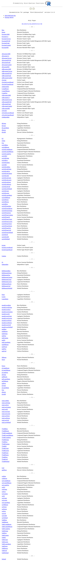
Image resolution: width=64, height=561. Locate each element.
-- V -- (32, 473)
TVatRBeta (5, 429)
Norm (3, 359)
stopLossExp (5, 405)
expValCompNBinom (7, 151)
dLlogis (4, 125)
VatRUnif (4, 550)
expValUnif (5, 234)
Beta (3, 30)
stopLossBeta (5, 400)
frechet (3, 245)
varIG (3, 496)
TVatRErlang (5, 439)
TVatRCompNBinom (7, 435)
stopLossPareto (6, 418)
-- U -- (32, 465)
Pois (3, 390)
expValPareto (5, 202)
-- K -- (32, 268)
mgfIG (3, 340)
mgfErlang (4, 333)
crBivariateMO (6, 108)
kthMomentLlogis (6, 279)
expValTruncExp (6, 213)
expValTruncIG (6, 217)
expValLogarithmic (7, 195)
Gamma (4, 256)
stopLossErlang (6, 403)
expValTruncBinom (7, 208)
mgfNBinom (5, 344)
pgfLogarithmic (6, 379)
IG (2, 262)
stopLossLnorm (6, 413)
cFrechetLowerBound (7, 82)
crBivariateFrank (6, 104)
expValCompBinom (7, 149)
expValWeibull (6, 239)
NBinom (4, 357)
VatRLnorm (5, 542)
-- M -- (32, 302)
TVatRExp (4, 442)
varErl (3, 487)
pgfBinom (4, 377)
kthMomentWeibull (7, 288)
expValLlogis (5, 191)
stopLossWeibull (6, 422)
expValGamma (6, 162)
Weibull (4, 559)
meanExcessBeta (6, 305)
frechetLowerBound (7, 247)
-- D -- (32, 120)
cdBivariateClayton (7, 71)
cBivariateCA (5, 56)
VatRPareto (5, 548)
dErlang (4, 123)
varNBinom (5, 504)
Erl (2, 138)
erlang (3, 140)
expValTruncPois (6, 228)
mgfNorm (4, 346)
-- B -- (32, 27)
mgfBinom (5, 331)
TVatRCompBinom (7, 433)
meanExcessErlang (7, 307)
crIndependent (5, 117)
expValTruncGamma (7, 215)
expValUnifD (5, 237)
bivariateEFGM (6, 41)
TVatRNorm (5, 453)
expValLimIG (5, 175)
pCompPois (5, 372)
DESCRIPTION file (10, 15)
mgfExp (4, 336)
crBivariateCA (6, 97)
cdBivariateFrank (6, 75)
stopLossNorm (6, 416)
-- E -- (32, 135)
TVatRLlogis (5, 448)
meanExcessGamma (7, 312)
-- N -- (32, 354)
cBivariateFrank (6, 62)
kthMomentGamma (7, 277)
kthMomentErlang (7, 273)
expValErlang (5, 158)
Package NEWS (9, 17)
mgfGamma (5, 338)
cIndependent (5, 86)
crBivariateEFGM (6, 102)
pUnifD (4, 394)
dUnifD (4, 132)
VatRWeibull (5, 553)
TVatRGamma (5, 444)
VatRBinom (5, 522)
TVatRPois (5, 457)
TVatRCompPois (6, 437)
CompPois (4, 93)
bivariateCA (5, 36)
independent (5, 264)
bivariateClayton (6, 38)
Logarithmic (5, 299)
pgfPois (4, 383)
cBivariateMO (5, 67)
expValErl (4, 156)
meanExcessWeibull (7, 327)
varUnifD (4, 515)
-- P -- (32, 363)
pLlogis (4, 385)
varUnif (4, 513)
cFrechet (4, 80)
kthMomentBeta (6, 271)
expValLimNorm (6, 182)
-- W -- (32, 556)
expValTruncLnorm (7, 221)
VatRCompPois (6, 528)
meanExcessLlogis (7, 316)
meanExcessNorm (6, 320)
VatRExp (4, 533)
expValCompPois (6, 154)
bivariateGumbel (6, 45)
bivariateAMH (6, 34)
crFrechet (4, 110)
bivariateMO (5, 47)
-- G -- (32, 253)
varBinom (4, 478)
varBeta (4, 476)
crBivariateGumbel (7, 106)
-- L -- (32, 291)
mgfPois (4, 349)
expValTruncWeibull (7, 232)
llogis (3, 294)
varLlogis (4, 498)
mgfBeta (4, 329)
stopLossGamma (6, 407)
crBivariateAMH (6, 95)
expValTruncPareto (7, 226)
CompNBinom (6, 91)
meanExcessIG (6, 314)
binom (3, 32)
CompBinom (5, 88)
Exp (3, 143)
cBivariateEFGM (6, 60)
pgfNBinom (5, 381)
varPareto (4, 509)
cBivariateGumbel (7, 64)
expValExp (5, 160)
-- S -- (32, 397)
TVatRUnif (5, 459)
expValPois (5, 204)
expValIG (4, 165)
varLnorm (4, 500)
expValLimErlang (6, 169)
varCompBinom (6, 480)
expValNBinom (6, 197)
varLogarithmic (6, 502)
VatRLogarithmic (6, 544)
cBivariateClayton (6, 58)
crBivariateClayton (7, 99)
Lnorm (3, 296)
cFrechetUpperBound (7, 84)
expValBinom (5, 147)
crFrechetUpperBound (8, 115)
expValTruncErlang (7, 210)
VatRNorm (5, 546)
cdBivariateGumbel (7, 78)
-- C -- (32, 51)
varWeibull (5, 518)
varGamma (5, 494)
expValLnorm (5, 193)
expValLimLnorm (6, 180)
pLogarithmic (5, 387)
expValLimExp (6, 171)
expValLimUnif (6, 186)
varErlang (4, 489)
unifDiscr (4, 470)
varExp (4, 491)
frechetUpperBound (7, 249)
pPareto (4, 392)
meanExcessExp (6, 309)
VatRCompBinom (6, 524)
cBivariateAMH (6, 54)
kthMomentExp (6, 275)
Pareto (3, 366)
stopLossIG (5, 409)
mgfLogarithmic (6, 342)
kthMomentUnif (6, 286)
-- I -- (32, 259)
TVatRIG (4, 446)
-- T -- (32, 426)
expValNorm (5, 199)
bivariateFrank (6, 43)
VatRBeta (4, 520)
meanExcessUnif (6, 325)
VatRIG (4, 537)
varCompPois (5, 485)
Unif (3, 468)
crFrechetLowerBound (8, 113)
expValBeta (5, 145)
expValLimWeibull (7, 189)
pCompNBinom (6, 370)
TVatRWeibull (5, 461)
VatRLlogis (5, 539)
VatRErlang (5, 531)
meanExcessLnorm (7, 318)
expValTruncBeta (6, 206)
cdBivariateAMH (6, 69)
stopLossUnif (5, 420)
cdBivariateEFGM (7, 73)
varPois (4, 511)
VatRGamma (5, 535)
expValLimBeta (6, 167)
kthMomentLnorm (7, 281)
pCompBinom (5, 368)
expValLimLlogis (6, 178)
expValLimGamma (7, 173)
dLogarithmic (5, 128)
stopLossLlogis (6, 411)
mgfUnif (4, 351)
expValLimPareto (6, 184)
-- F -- (32, 242)
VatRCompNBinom (7, 526)
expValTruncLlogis (7, 219)
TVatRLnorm (5, 450)
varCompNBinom (6, 483)
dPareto (4, 130)
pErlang (4, 374)
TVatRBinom (5, 431)
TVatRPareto (5, 455)
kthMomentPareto (6, 284)
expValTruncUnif (6, 230)
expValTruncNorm (7, 223)
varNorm (4, 507)
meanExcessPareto (7, 322)
